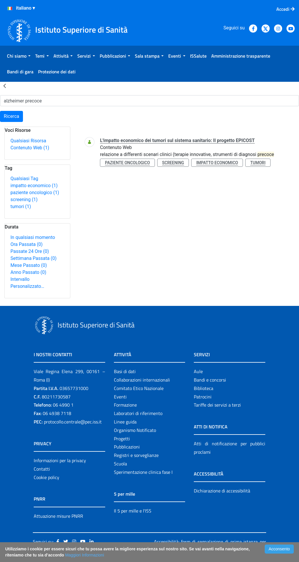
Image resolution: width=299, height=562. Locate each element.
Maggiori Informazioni (84, 555)
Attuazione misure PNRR (58, 516)
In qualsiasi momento (32, 237)
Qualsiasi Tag (24, 178)
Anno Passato (28, 272)
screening (23, 199)
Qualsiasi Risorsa (28, 140)
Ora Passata (26, 244)
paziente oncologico (34, 192)
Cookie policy (46, 477)
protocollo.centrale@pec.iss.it (73, 421)
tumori (20, 206)
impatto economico (34, 185)
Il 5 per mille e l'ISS (132, 510)
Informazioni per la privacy (60, 460)
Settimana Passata (33, 258)
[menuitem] (19, 56)
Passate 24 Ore (29, 251)
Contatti (42, 468)
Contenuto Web (29, 147)
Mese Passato (28, 265)
